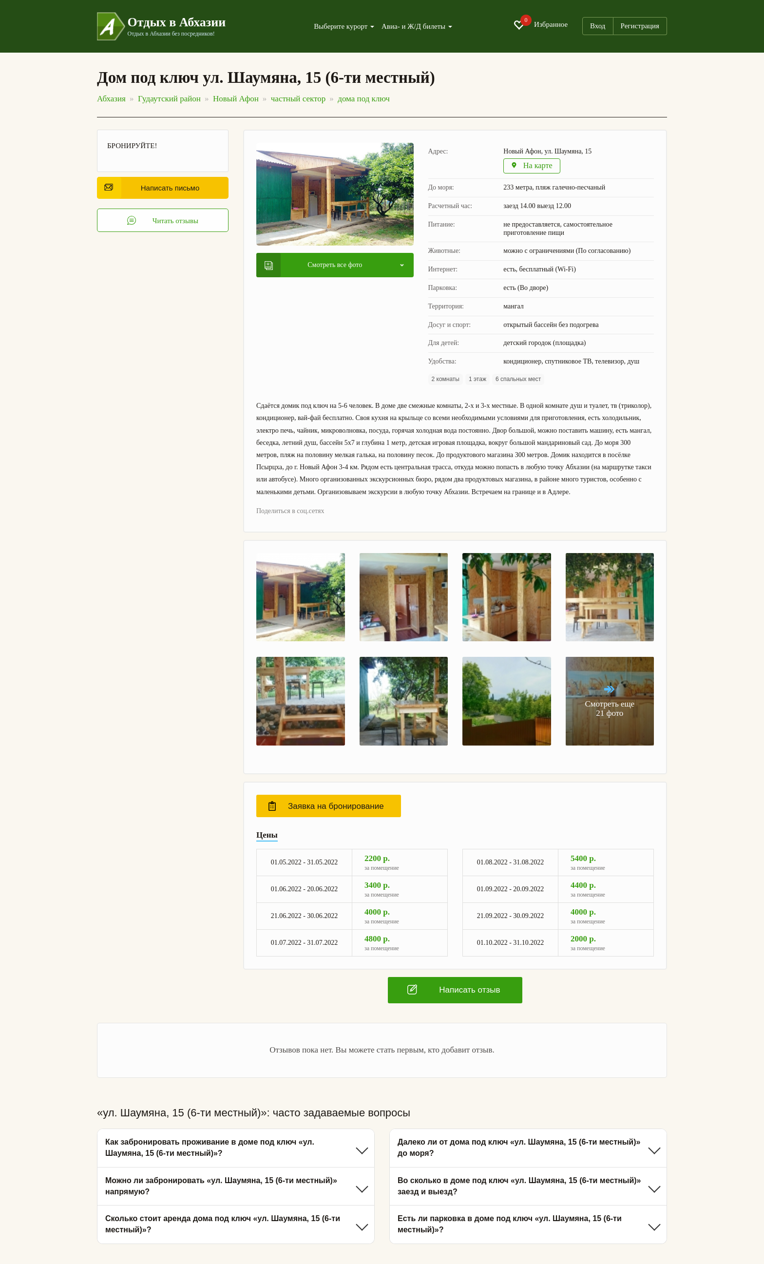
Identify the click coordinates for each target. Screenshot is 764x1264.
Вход (597, 26)
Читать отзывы (163, 220)
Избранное (540, 25)
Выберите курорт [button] (344, 26)
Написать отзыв (453, 990)
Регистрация (640, 26)
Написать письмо (151, 188)
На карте (533, 166)
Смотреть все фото (313, 265)
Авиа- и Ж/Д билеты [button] (417, 26)
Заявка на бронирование (326, 807)
